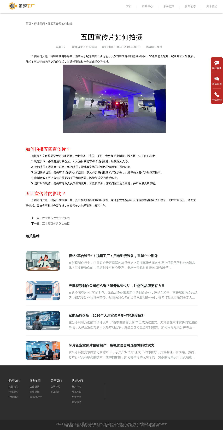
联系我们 (55, 391)
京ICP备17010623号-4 (126, 423)
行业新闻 (39, 23)
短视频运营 (36, 396)
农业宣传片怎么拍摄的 (56, 218)
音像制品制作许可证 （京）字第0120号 (138, 426)
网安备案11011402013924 (153, 423)
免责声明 (76, 396)
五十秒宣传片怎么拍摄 (56, 223)
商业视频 (34, 391)
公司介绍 (55, 386)
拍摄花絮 (13, 386)
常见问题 (76, 391)
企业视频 (34, 386)
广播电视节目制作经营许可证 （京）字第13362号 (90, 426)
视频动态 (13, 396)
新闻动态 (190, 6)
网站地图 (76, 402)
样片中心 (147, 6)
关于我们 (211, 6)
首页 (129, 6)
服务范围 (168, 6)
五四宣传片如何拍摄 (60, 23)
